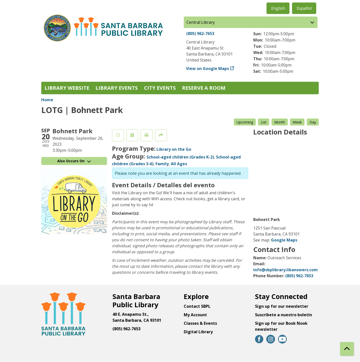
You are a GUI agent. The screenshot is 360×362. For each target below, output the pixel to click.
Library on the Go (173, 149)
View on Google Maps (207, 68)
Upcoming (244, 122)
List (263, 122)
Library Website (66, 87)
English (278, 8)
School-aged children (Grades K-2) (180, 157)
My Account (195, 315)
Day (313, 122)
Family (162, 163)
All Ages (179, 163)
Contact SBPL (197, 306)
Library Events (117, 87)
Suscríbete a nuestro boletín (283, 315)
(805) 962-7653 (200, 33)
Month (279, 122)
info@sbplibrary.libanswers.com (285, 269)
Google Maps (284, 240)
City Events (160, 87)
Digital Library (198, 331)
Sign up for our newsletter (281, 306)
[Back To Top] (347, 349)
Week (297, 122)
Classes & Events (200, 323)
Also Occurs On (74, 160)
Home (47, 99)
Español (304, 8)
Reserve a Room (204, 87)
